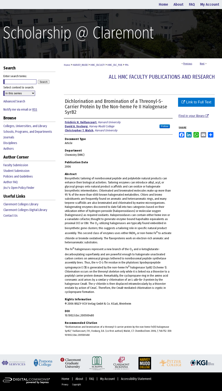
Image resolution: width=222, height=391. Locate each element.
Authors (8, 149)
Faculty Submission (15, 165)
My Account (108, 379)
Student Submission (16, 171)
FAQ (92, 379)
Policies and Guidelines (18, 176)
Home (67, 65)
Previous (187, 63)
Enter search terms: (15, 76)
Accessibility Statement (136, 379)
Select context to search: (18, 87)
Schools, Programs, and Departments (27, 132)
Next (202, 63)
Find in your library (194, 116)
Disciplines (10, 143)
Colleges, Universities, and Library (25, 126)
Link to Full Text (196, 102)
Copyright (76, 384)
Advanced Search (14, 101)
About (79, 379)
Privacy (65, 384)
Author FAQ (10, 182)
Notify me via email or (20, 109)
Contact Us (10, 216)
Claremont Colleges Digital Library (25, 210)
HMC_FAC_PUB (114, 65)
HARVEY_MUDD (80, 65)
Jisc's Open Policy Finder (18, 188)
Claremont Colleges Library (20, 204)
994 (126, 65)
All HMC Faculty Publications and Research (162, 77)
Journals (8, 137)
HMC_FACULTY (97, 65)
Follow (164, 126)
